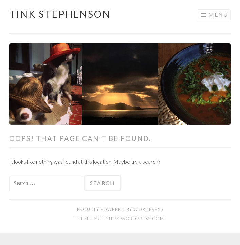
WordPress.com (142, 219)
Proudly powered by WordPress (120, 209)
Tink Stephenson (60, 14)
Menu (218, 14)
